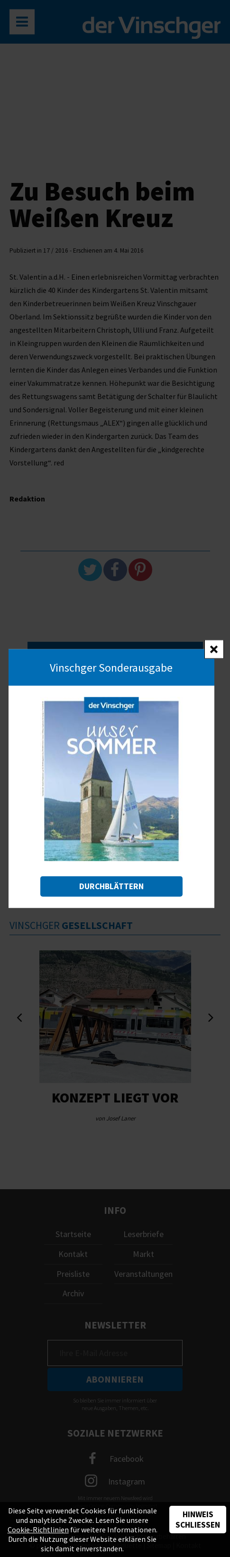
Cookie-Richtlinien (38, 1529)
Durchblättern (111, 886)
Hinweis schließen (197, 1519)
